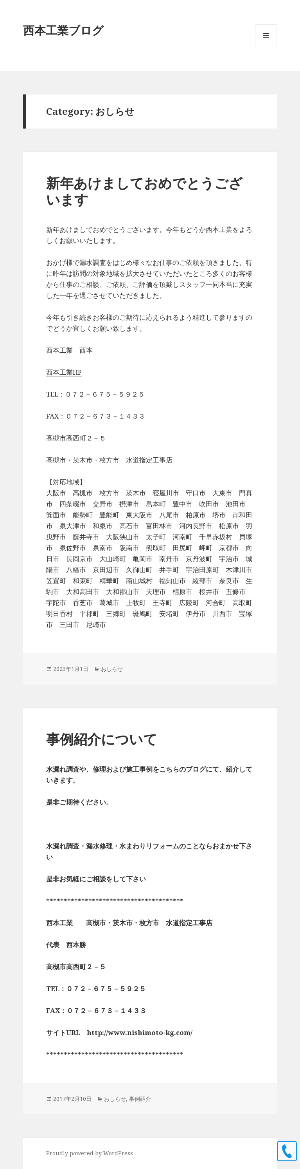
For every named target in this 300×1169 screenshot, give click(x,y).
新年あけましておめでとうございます (144, 191)
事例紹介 (140, 1098)
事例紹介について (101, 739)
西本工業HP (64, 372)
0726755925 (287, 1151)
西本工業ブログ (63, 30)
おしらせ (112, 668)
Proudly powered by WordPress (89, 1153)
